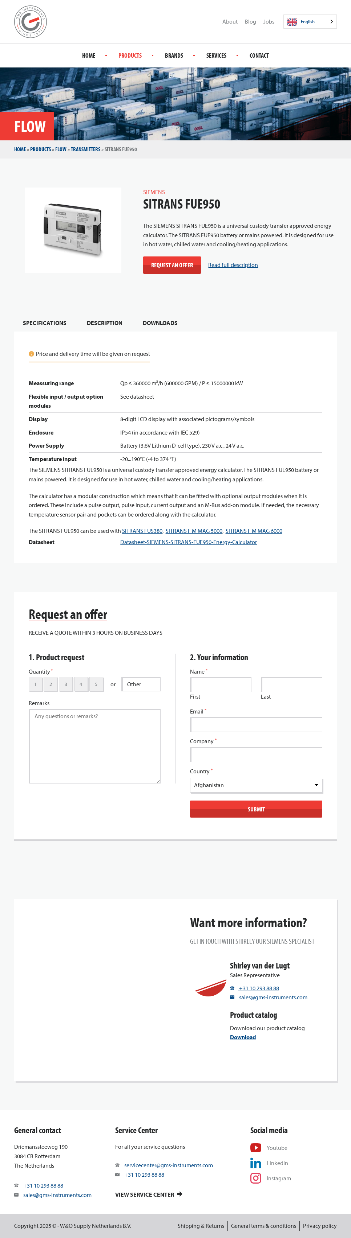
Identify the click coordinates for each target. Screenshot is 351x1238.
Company (203, 741)
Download (243, 1037)
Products (130, 55)
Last (266, 696)
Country (201, 771)
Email (198, 711)
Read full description (233, 264)
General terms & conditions (263, 1225)
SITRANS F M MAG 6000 (254, 530)
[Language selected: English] (310, 22)
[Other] (141, 684)
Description (104, 322)
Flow (60, 149)
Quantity (41, 671)
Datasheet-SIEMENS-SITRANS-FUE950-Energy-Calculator (188, 542)
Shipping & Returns (201, 1225)
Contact (259, 55)
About (230, 21)
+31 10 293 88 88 (254, 988)
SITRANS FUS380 (142, 530)
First (195, 696)
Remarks (39, 703)
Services (216, 55)
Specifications (44, 322)
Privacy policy (320, 1225)
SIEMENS (154, 192)
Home (88, 55)
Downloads (160, 322)
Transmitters (85, 149)
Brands (174, 55)
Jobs (268, 21)
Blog (250, 21)
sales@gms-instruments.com (268, 997)
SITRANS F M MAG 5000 (194, 530)
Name (198, 671)
